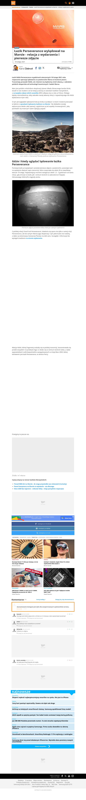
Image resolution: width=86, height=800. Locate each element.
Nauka (29, 537)
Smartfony (15, 559)
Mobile (46, 559)
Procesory (15, 588)
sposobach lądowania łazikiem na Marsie (35, 104)
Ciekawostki (22, 537)
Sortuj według (40, 599)
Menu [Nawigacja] (73, 3)
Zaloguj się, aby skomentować (64, 599)
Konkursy (56, 780)
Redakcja (21, 780)
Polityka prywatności (22, 782)
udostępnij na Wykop (43, 528)
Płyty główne (48, 588)
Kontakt (67, 782)
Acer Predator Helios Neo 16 (41, 784)
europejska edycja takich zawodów (25, 93)
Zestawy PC (64, 780)
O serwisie (28, 780)
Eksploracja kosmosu (52, 537)
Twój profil (69, 3)
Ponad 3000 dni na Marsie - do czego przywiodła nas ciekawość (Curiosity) (40, 484)
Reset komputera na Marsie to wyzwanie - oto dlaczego (34, 486)
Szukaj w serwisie (66, 3)
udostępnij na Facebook (43, 524)
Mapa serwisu (37, 780)
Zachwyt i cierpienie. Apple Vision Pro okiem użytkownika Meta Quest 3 (57, 562)
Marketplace (48, 780)
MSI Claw (54, 784)
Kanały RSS (51, 782)
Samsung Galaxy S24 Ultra (22, 784)
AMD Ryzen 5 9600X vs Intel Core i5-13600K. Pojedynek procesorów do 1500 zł (24, 591)
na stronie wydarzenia (34, 238)
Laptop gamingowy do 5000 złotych (43, 786)
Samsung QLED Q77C (65, 784)
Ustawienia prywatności (38, 782)
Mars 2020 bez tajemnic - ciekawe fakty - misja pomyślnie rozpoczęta (39, 489)
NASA (60, 537)
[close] (73, 517)
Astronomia (41, 537)
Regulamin (59, 782)
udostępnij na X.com (43, 533)
